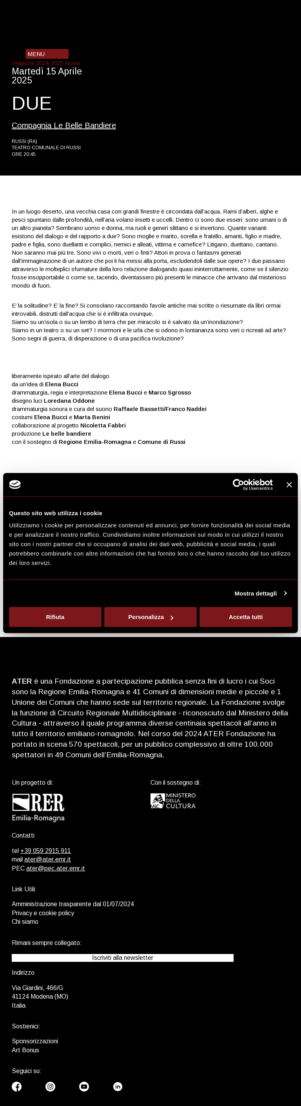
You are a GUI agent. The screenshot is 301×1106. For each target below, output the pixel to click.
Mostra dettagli (255, 593)
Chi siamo (25, 921)
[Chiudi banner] (289, 484)
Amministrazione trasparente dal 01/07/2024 (73, 904)
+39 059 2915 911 (45, 850)
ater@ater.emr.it (47, 859)
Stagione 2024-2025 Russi (46, 63)
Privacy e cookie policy (43, 913)
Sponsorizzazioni (35, 1041)
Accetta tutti (246, 617)
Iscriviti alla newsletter (122, 957)
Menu (36, 54)
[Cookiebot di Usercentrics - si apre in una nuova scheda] (238, 485)
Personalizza (150, 617)
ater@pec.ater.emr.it (55, 868)
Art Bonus (25, 1050)
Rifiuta (55, 617)
